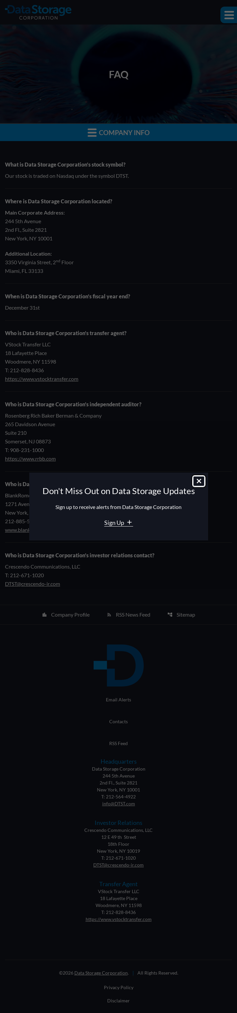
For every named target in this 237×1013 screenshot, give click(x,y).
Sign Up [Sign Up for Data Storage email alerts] (114, 522)
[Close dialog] (199, 481)
